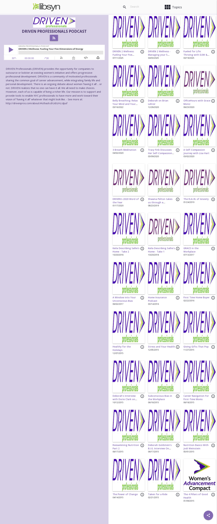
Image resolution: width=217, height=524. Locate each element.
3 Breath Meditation (124, 149)
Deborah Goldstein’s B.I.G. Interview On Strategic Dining (160, 449)
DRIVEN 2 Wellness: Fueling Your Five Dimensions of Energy (125, 55)
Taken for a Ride (157, 494)
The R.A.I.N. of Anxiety (196, 199)
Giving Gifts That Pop (196, 346)
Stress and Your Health (161, 346)
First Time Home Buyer (196, 297)
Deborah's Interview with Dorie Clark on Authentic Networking (126, 399)
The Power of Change (125, 494)
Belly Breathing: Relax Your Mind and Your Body (125, 104)
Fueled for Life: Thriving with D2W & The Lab (195, 55)
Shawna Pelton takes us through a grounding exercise (160, 203)
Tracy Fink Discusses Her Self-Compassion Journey (160, 153)
